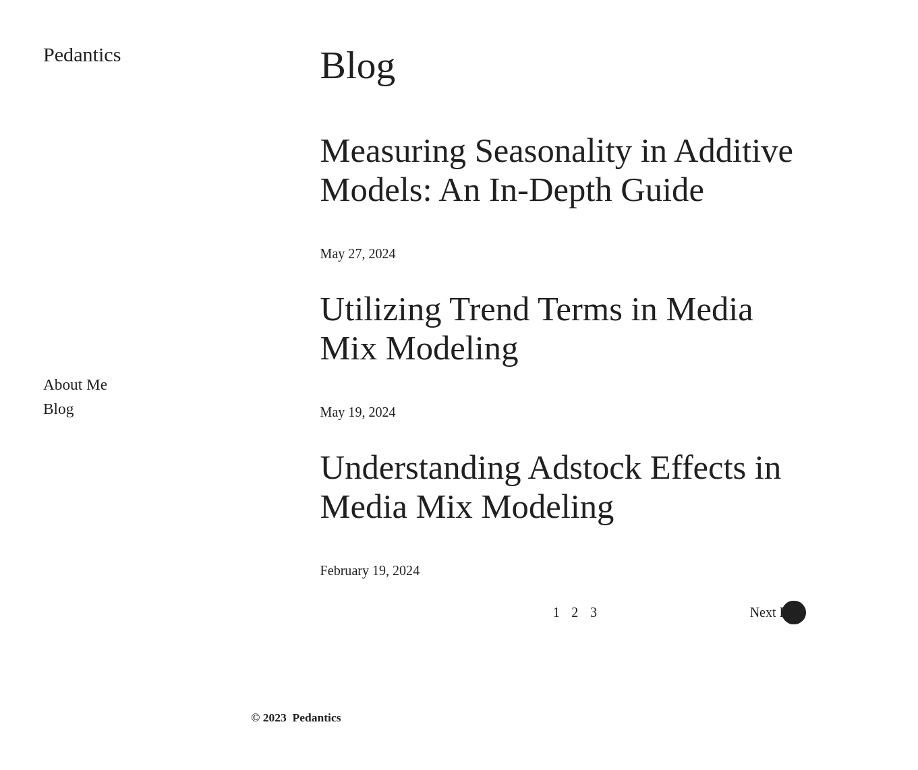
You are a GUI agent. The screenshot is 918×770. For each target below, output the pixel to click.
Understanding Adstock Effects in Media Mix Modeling (551, 486)
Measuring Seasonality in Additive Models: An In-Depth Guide (556, 169)
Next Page (778, 612)
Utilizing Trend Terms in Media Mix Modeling (536, 328)
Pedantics (82, 54)
